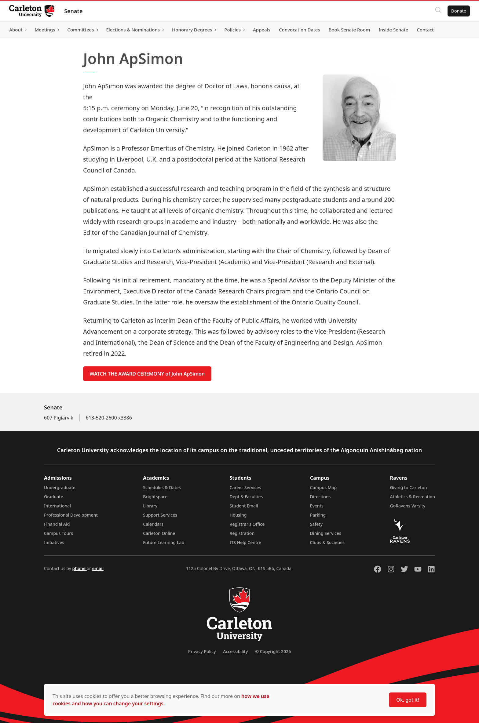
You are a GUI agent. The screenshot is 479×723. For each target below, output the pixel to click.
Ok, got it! (407, 699)
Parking (318, 515)
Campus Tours (58, 533)
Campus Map (323, 487)
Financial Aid (57, 524)
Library (150, 506)
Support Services (160, 515)
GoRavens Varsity (408, 506)
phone (79, 568)
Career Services (245, 487)
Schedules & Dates (162, 487)
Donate (458, 11)
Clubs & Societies (327, 542)
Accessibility (235, 651)
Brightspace (155, 497)
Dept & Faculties (246, 497)
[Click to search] (438, 10)
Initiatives (54, 542)
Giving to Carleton (408, 487)
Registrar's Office (247, 524)
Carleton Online (159, 533)
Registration (242, 533)
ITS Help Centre (245, 542)
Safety (316, 524)
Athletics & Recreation (412, 497)
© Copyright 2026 (273, 651)
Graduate (53, 497)
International (57, 506)
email (98, 568)
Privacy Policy (202, 651)
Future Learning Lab (163, 542)
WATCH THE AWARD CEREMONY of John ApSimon (147, 373)
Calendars (153, 524)
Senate (74, 11)
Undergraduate (59, 487)
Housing (238, 515)
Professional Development (71, 515)
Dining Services (325, 533)
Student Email (244, 506)
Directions (320, 497)
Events (317, 506)
